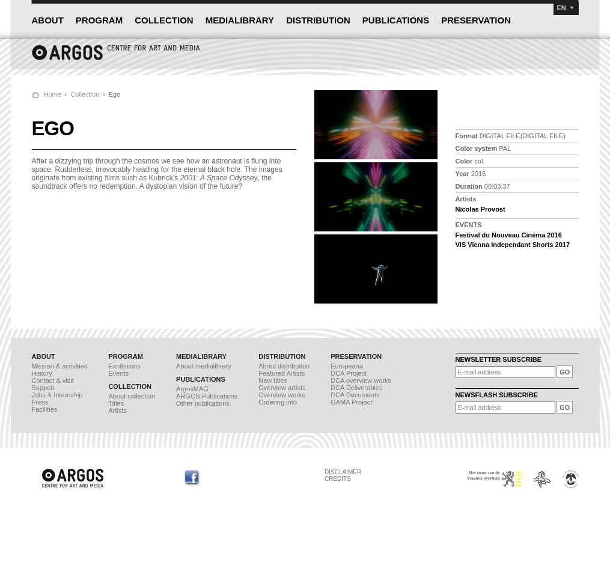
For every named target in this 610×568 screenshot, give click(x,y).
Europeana (347, 366)
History (42, 373)
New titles (272, 380)
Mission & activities (60, 366)
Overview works (281, 395)
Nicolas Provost (480, 209)
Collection (84, 94)
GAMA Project (351, 402)
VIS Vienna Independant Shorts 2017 (513, 244)
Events (118, 373)
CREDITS (338, 478)
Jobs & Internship (57, 395)
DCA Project (349, 373)
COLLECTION (164, 20)
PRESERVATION (476, 20)
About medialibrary (203, 366)
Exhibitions (124, 366)
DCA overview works (361, 380)
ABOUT (48, 20)
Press (40, 402)
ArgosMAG (192, 388)
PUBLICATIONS (395, 20)
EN (561, 7)
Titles (116, 403)
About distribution (284, 366)
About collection (131, 396)
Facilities (45, 409)
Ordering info (277, 402)
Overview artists (281, 387)
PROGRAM (99, 20)
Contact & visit (53, 380)
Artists (117, 410)
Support (43, 387)
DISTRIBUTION (318, 20)
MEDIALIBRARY (240, 20)
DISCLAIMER (343, 472)
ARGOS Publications (206, 396)
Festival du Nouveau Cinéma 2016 (509, 235)
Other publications (203, 403)
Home (52, 94)
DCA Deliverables (356, 387)
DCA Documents (355, 395)
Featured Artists (281, 373)
